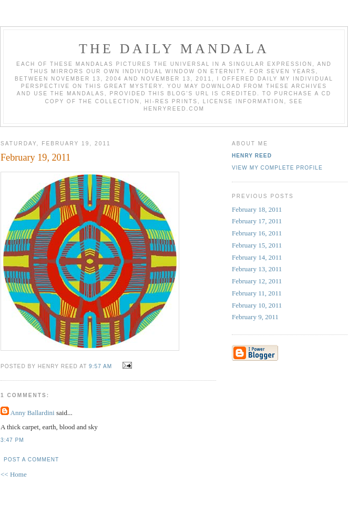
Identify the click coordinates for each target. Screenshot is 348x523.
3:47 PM (12, 440)
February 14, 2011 (257, 257)
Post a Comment (31, 459)
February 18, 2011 (257, 209)
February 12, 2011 (257, 281)
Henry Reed (252, 156)
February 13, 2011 (257, 269)
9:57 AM (100, 366)
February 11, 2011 (257, 293)
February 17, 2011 (257, 221)
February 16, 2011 (257, 233)
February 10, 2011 (257, 305)
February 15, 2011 (257, 245)
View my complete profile (277, 168)
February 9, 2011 (255, 317)
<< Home (14, 474)
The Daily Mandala (174, 48)
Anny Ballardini (33, 413)
